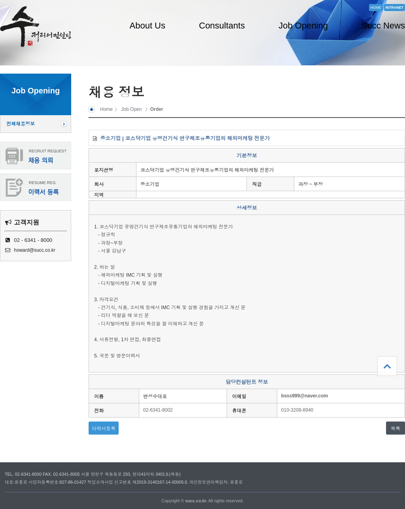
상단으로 (387, 366)
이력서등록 (103, 428)
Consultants (222, 25)
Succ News (383, 25)
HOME (376, 7)
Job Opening (303, 25)
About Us (148, 25)
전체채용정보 (20, 124)
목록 (395, 428)
